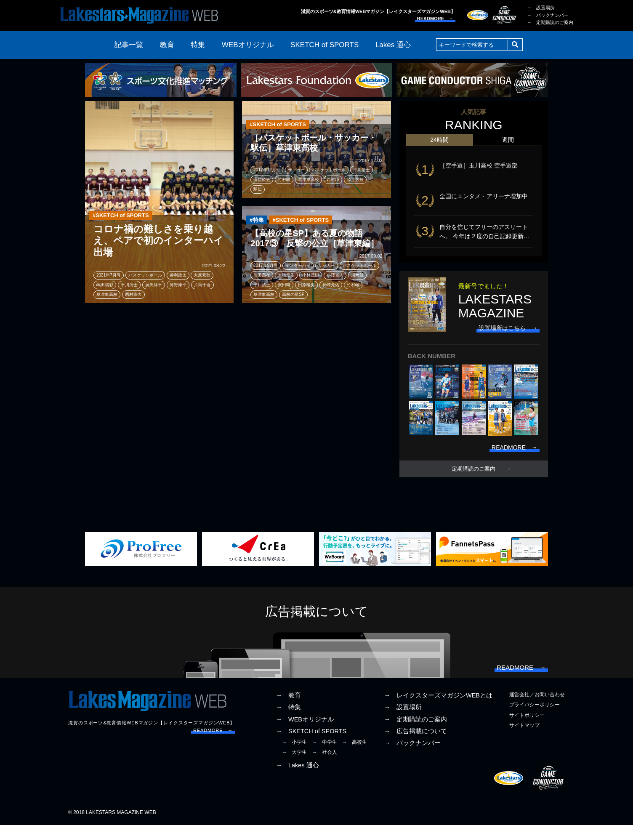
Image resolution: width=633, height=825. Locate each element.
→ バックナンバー (548, 15)
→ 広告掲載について (415, 731)
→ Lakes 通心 (297, 765)
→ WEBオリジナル (305, 719)
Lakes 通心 (393, 45)
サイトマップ (524, 725)
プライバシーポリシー (534, 705)
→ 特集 (288, 707)
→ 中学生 (324, 742)
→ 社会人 (324, 752)
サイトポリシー (527, 715)
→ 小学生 (294, 742)
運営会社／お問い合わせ (537, 694)
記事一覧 (128, 45)
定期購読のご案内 (473, 469)
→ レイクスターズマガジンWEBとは (438, 695)
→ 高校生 (354, 742)
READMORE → (435, 18)
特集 (198, 45)
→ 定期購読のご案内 (550, 22)
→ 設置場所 (541, 7)
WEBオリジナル (248, 45)
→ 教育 (288, 695)
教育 (167, 45)
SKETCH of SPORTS (324, 45)
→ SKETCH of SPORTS (311, 731)
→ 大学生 (294, 752)
